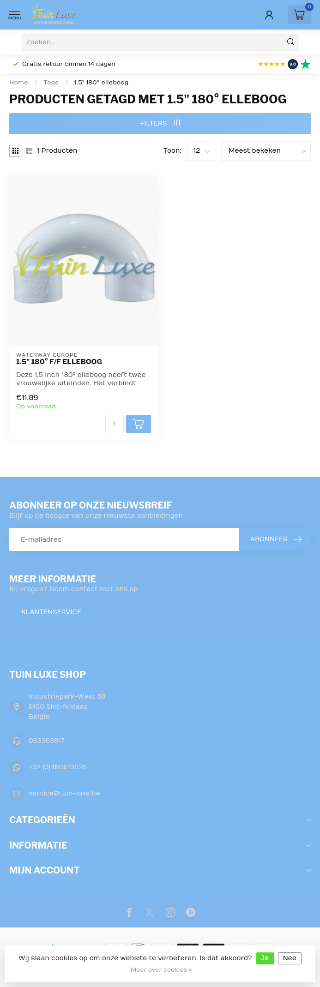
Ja (265, 958)
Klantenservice (51, 612)
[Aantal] (114, 424)
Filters (160, 123)
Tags (51, 82)
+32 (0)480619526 (58, 767)
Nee (289, 958)
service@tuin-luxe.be (64, 793)
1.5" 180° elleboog (101, 82)
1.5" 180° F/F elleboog (59, 362)
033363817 (46, 741)
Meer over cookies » (161, 970)
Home (18, 82)
